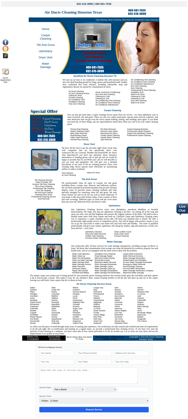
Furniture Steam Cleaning (95, 238)
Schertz (140, 290)
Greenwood (77, 300)
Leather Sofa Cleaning (94, 236)
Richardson (34, 304)
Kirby (139, 308)
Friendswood (98, 294)
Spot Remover (106, 139)
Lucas (75, 296)
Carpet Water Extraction (132, 254)
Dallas (32, 288)
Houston (76, 306)
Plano (32, 292)
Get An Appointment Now (5, 80)
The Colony (142, 321)
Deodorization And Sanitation (135, 260)
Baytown (97, 306)
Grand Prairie (35, 302)
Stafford (96, 304)
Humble (76, 317)
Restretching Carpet (78, 135)
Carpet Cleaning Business (137, 129)
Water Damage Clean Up (105, 268)
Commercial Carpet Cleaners (139, 131)
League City (98, 288)
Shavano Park (143, 292)
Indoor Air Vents (93, 173)
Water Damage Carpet (104, 266)
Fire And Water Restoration (134, 268)
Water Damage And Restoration (107, 273)
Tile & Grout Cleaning (43, 186)
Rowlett (33, 311)
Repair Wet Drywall (80, 271)
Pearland (76, 313)
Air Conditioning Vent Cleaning (143, 80)
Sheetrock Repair (79, 268)
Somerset (118, 317)
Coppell (33, 313)
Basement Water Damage (133, 273)
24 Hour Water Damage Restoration (137, 262)
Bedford (55, 296)
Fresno (96, 296)
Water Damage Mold (80, 262)
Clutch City (97, 321)
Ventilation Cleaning (77, 102)
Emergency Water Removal (134, 264)
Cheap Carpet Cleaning (110, 135)
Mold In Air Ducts (138, 94)
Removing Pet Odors (109, 133)
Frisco (54, 311)
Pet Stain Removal (108, 129)
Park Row (97, 319)
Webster (96, 298)
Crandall (76, 304)
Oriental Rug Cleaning (79, 139)
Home (45, 29)
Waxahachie (57, 319)
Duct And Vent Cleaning (105, 94)
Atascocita (141, 315)
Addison (55, 298)
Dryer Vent (45, 57)
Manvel (118, 290)
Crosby (96, 313)
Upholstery (45, 51)
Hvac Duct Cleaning (77, 104)
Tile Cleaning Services (44, 180)
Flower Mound (36, 317)
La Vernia (141, 294)
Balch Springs (143, 306)
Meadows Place (121, 323)
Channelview (98, 300)
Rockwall (55, 302)
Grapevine (34, 306)
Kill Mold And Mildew (80, 273)
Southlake (34, 315)
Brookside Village (144, 313)
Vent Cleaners (67, 173)
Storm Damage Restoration (106, 264)
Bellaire (140, 317)
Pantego (76, 294)
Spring (75, 311)
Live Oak (118, 313)
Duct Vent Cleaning (138, 86)
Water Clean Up (78, 256)
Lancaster (56, 294)
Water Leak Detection (81, 254)
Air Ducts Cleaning (76, 91)
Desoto (33, 323)
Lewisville (34, 308)
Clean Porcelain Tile (44, 182)
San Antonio (120, 296)
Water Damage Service (81, 264)
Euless (54, 292)
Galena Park (78, 323)
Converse (118, 304)
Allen (54, 288)
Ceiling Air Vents (75, 95)
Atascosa (118, 308)
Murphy (55, 315)
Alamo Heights (121, 311)
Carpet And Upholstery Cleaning (140, 133)
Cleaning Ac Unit (137, 98)
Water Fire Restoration (81, 258)
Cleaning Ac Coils (138, 96)
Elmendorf (119, 315)
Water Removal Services (133, 256)
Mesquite (33, 300)
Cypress (140, 298)
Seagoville (141, 319)
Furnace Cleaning (76, 98)
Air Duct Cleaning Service (79, 93)
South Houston (99, 311)
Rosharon (119, 294)
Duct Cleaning (136, 88)
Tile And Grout (45, 45)
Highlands (97, 302)
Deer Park (97, 317)
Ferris (75, 298)
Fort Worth (34, 319)
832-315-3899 (85, 3)
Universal (118, 302)
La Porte (96, 308)
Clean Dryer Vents (121, 234)
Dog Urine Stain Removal (95, 234)
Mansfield (55, 304)
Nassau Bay (119, 321)
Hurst (139, 311)
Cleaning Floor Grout (43, 195)
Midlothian (56, 306)
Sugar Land (77, 308)
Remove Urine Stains (109, 131)
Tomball (118, 292)
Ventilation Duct (137, 92)
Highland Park (78, 302)
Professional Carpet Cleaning (139, 135)
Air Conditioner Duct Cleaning (143, 82)
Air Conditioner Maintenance (142, 84)
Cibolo (117, 306)
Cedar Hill (56, 290)
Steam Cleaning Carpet (79, 131)
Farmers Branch (79, 292)
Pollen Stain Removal (79, 137)
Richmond (97, 292)
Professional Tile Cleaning (43, 188)
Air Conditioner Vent (77, 100)
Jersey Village (99, 315)
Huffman (140, 304)
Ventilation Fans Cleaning (105, 254)
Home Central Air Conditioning (108, 92)
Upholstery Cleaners (93, 232)
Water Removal (78, 266)
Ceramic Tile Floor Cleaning (43, 184)
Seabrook (97, 323)
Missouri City (78, 319)
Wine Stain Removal (78, 133)
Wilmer (75, 288)
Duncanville (34, 321)
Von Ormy (119, 319)
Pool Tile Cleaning (43, 190)
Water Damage (45, 65)
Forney (54, 317)
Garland (33, 290)
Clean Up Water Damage (82, 260)
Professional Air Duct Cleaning (143, 90)
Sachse (55, 300)
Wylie (54, 308)
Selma (140, 288)
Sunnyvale (56, 313)
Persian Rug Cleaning (79, 129)
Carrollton (34, 296)
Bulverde (118, 298)
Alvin (117, 288)
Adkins (117, 300)
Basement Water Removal (105, 262)
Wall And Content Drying (104, 258)
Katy (95, 290)
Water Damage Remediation (106, 271)
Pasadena (77, 315)
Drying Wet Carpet (102, 260)
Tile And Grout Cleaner (43, 193)
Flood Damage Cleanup (132, 266)
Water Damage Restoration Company (138, 271)
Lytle (139, 296)
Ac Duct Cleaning (69, 175)
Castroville (141, 300)
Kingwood (77, 321)
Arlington (33, 294)
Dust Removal (43, 199)
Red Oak (55, 321)
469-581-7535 (103, 3)
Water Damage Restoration (134, 258)
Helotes (140, 302)
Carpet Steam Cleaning (110, 137)
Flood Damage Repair (104, 256)
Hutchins (76, 290)
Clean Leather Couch (122, 232)
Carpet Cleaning (45, 37)
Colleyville (56, 323)
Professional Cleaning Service (43, 197)
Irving (32, 298)
